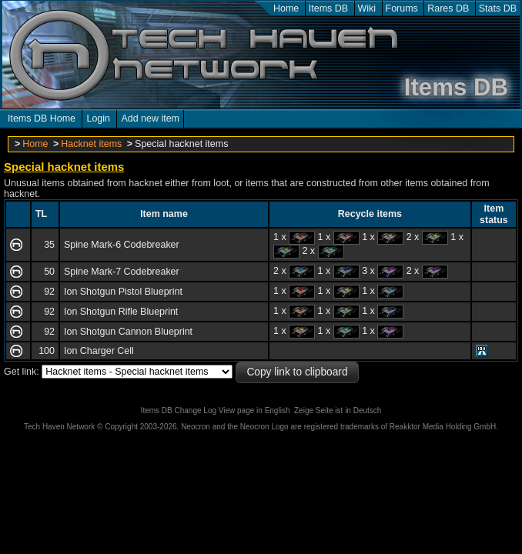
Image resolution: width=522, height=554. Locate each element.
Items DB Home (41, 118)
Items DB (328, 8)
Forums (402, 8)
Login (98, 118)
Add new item (150, 118)
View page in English (254, 410)
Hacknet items (91, 143)
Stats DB (498, 8)
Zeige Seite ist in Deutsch (337, 410)
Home (286, 8)
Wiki (367, 8)
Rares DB (448, 8)
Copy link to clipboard (296, 372)
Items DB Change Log (178, 410)
